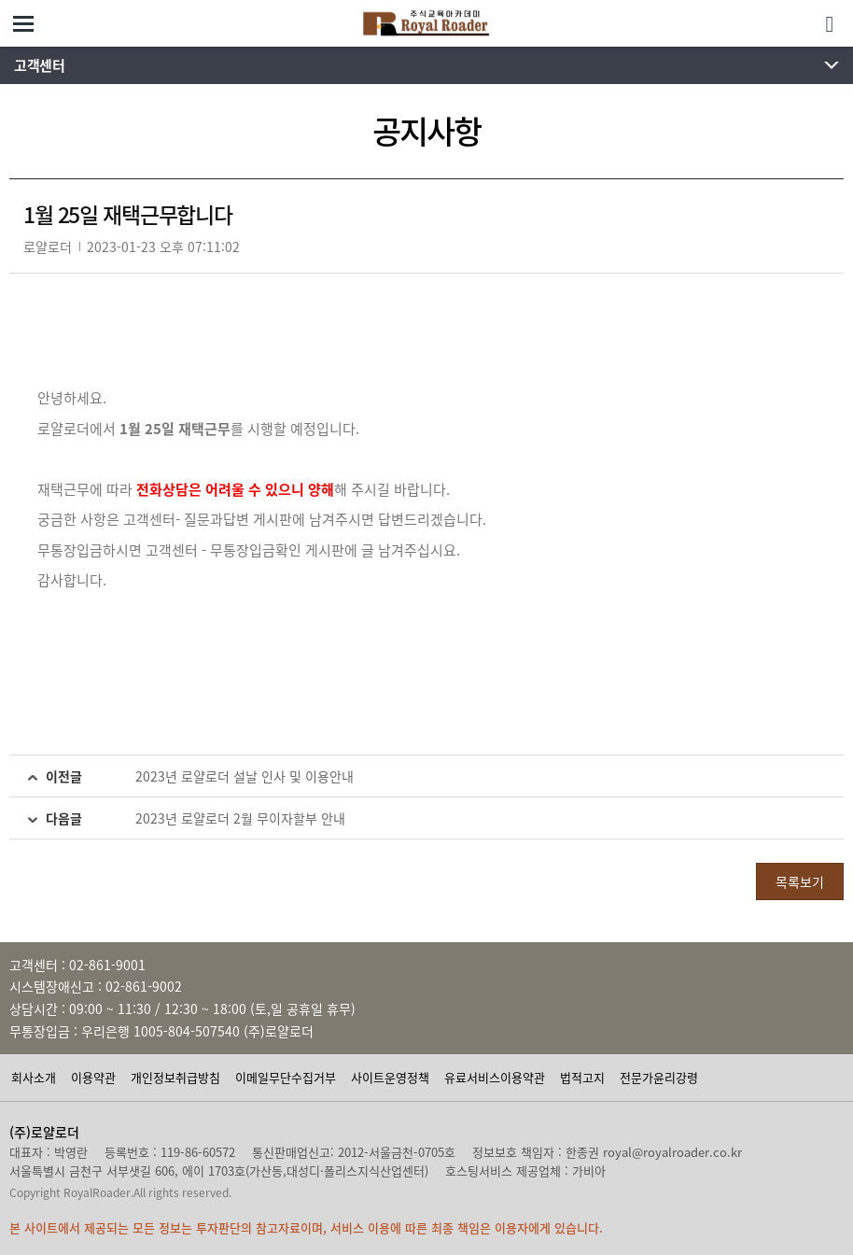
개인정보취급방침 (175, 1077)
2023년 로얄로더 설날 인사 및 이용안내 (244, 776)
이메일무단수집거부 (285, 1077)
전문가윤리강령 (659, 1077)
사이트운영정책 (390, 1077)
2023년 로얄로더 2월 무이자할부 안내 (240, 818)
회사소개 (33, 1077)
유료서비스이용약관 (494, 1077)
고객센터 (39, 65)
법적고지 (582, 1077)
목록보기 (800, 881)
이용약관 (93, 1077)
